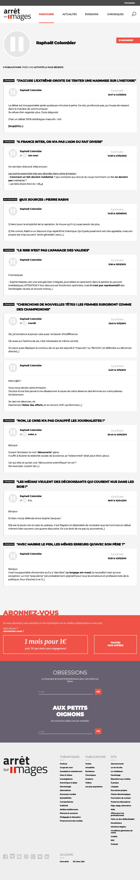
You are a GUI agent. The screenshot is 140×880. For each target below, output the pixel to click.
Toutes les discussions (120, 802)
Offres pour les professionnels (117, 814)
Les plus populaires (93, 787)
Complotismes (66, 802)
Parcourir (46, 14)
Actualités (70, 14)
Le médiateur (117, 771)
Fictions (63, 764)
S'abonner (126, 40)
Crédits (114, 836)
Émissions (91, 14)
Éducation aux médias (120, 779)
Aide (113, 809)
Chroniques (115, 14)
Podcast (114, 844)
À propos (115, 783)
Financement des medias (71, 821)
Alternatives (65, 790)
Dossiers (89, 779)
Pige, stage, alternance (121, 806)
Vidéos (88, 783)
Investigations (66, 779)
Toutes (88, 764)
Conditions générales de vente (122, 832)
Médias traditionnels (69, 809)
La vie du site (116, 767)
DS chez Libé (78, 861)
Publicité (64, 806)
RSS (112, 840)
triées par (33, 67)
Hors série (64, 861)
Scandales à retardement (71, 771)
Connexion (129, 3)
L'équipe (114, 787)
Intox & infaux (66, 775)
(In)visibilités (65, 798)
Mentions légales (118, 827)
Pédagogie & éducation (70, 817)
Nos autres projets (119, 790)
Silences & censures (69, 813)
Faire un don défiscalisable (123, 819)
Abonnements (117, 764)
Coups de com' (66, 767)
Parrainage (115, 775)
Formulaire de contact (121, 798)
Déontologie (65, 787)
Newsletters (116, 823)
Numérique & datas (68, 783)
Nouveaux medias (68, 794)
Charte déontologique (121, 794)
